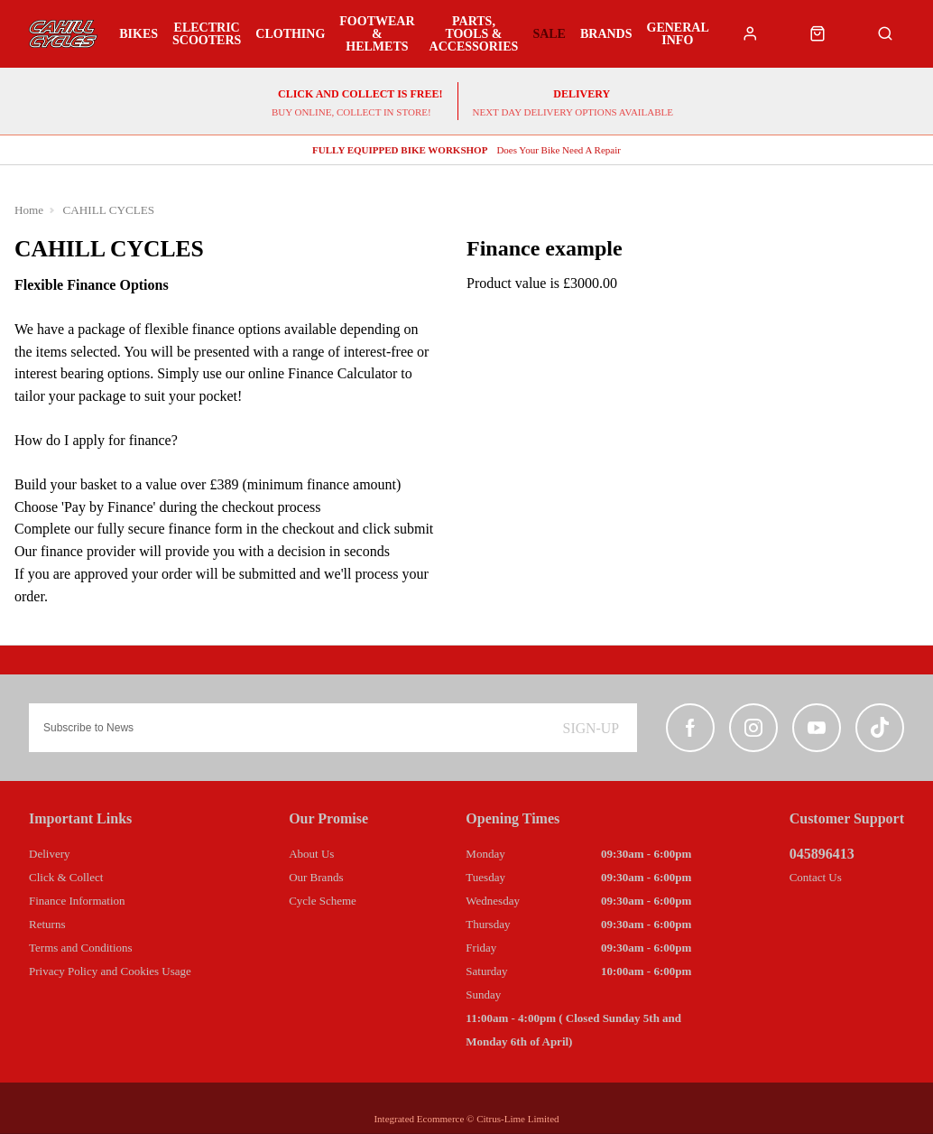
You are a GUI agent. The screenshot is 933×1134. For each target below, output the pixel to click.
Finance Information (77, 900)
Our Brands (316, 877)
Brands (606, 34)
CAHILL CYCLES (109, 211)
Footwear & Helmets (376, 34)
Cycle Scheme (322, 900)
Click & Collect (66, 877)
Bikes (138, 34)
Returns (47, 924)
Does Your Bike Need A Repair (466, 150)
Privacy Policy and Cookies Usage (110, 971)
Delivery (49, 853)
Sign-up (590, 728)
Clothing (290, 34)
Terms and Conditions (81, 947)
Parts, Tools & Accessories (474, 34)
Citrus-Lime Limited (517, 1118)
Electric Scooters (206, 34)
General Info (677, 34)
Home (29, 211)
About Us (311, 853)
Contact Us (816, 877)
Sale (549, 34)
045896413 (822, 853)
